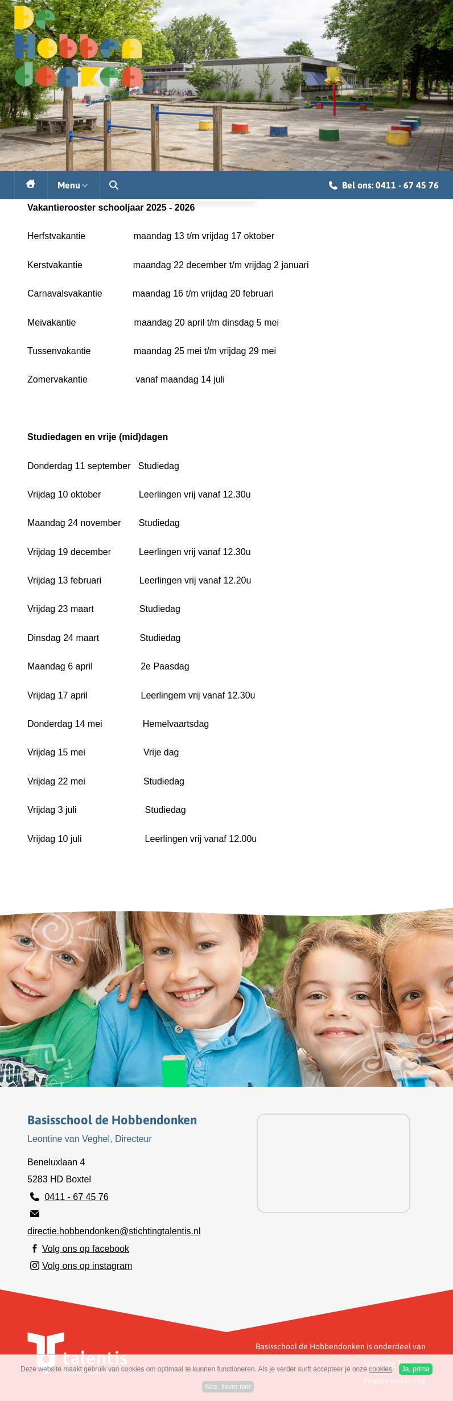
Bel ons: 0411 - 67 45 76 (384, 186)
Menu (73, 185)
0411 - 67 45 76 (76, 1197)
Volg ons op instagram (87, 1266)
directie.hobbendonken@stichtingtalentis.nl (113, 1231)
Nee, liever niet (227, 1387)
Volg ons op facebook (85, 1249)
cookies (380, 1369)
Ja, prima (416, 1369)
